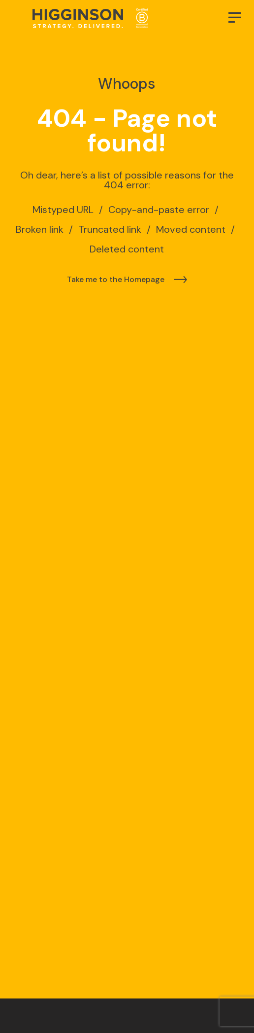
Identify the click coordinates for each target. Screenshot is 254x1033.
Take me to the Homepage (115, 280)
